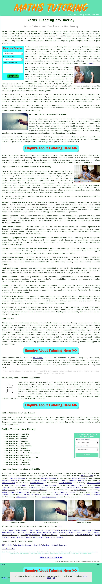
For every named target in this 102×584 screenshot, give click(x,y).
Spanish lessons (48, 478)
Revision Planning (10, 535)
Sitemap (3, 564)
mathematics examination (25, 253)
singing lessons (49, 497)
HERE (91, 63)
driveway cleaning (39, 490)
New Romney (38, 358)
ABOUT (80, 15)
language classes (78, 490)
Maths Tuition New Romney (19, 429)
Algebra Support (76, 532)
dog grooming (21, 485)
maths (93, 137)
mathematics (32, 171)
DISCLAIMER (95, 15)
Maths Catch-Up (36, 530)
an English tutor (31, 495)
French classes (65, 483)
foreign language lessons (72, 480)
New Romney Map (8, 549)
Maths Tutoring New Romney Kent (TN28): (20, 31)
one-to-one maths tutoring (72, 392)
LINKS (74, 15)
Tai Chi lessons (17, 478)
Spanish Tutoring (41, 545)
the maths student (21, 292)
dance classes (78, 478)
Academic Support (49, 535)
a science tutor (61, 495)
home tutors (45, 79)
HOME (69, 15)
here (60, 526)
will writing (21, 497)
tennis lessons (36, 483)
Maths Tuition (57, 537)
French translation (37, 487)
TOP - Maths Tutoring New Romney (16, 545)
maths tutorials (75, 229)
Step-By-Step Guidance (21, 537)
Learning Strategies (26, 532)
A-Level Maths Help (84, 535)
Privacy (99, 564)
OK (54, 578)
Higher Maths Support (18, 530)
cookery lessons (39, 480)
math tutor (58, 220)
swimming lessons (9, 480)
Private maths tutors (11, 105)
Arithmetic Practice (70, 530)
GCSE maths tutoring (48, 392)
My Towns (4, 578)
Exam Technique (44, 532)
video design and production (15, 492)
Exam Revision (8, 532)
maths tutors (49, 242)
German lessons (49, 485)
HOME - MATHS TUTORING (50, 557)
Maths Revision (52, 530)
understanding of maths (47, 155)
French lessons (93, 483)
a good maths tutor (41, 47)
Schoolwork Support (90, 530)
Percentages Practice (30, 535)
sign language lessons (65, 492)
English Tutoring (59, 545)
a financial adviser (71, 487)
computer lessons (78, 485)
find (9, 417)
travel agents (87, 476)
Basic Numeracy (60, 532)
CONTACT (87, 15)
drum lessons (7, 487)
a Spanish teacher (92, 495)
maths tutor (66, 36)
